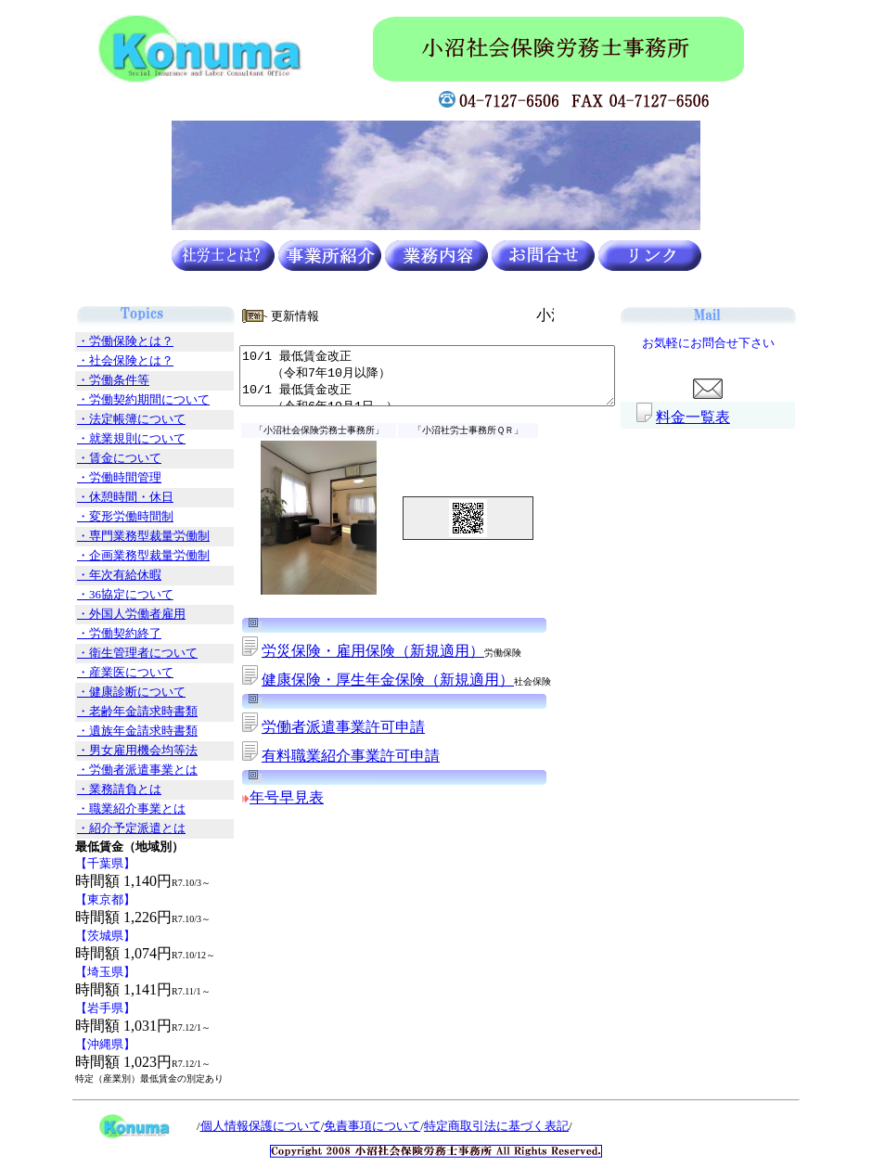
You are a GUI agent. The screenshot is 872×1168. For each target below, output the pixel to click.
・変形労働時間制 (103, 516)
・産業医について (103, 672)
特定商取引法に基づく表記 (474, 1126)
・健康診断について (109, 692)
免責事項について (349, 1126)
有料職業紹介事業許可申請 (328, 756)
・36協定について (103, 594)
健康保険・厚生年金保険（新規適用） (365, 679)
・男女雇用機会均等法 (115, 750)
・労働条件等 (91, 380)
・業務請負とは (97, 789)
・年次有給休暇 (97, 575)
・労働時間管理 (97, 477)
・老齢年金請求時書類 (115, 711)
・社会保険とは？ (103, 360)
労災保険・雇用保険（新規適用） (350, 651)
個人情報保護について (238, 1126)
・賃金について (97, 458)
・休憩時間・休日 (103, 497)
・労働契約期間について (121, 399)
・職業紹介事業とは (109, 808)
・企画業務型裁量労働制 (121, 555)
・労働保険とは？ (103, 341)
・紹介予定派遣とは (109, 828)
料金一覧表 (715, 417)
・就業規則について (109, 438)
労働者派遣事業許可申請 (321, 727)
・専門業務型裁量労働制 (121, 536)
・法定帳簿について (109, 419)
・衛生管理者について (115, 653)
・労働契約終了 (97, 633)
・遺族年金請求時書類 (115, 731)
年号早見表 (264, 797)
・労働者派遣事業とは (115, 770)
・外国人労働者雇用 (109, 614)
